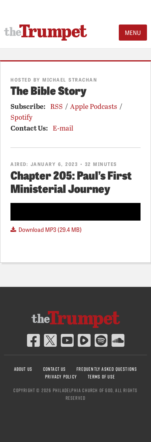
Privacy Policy (61, 376)
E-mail (63, 128)
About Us (23, 369)
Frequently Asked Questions (107, 369)
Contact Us (54, 369)
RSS (56, 106)
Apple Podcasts (93, 106)
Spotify (21, 117)
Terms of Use (101, 376)
